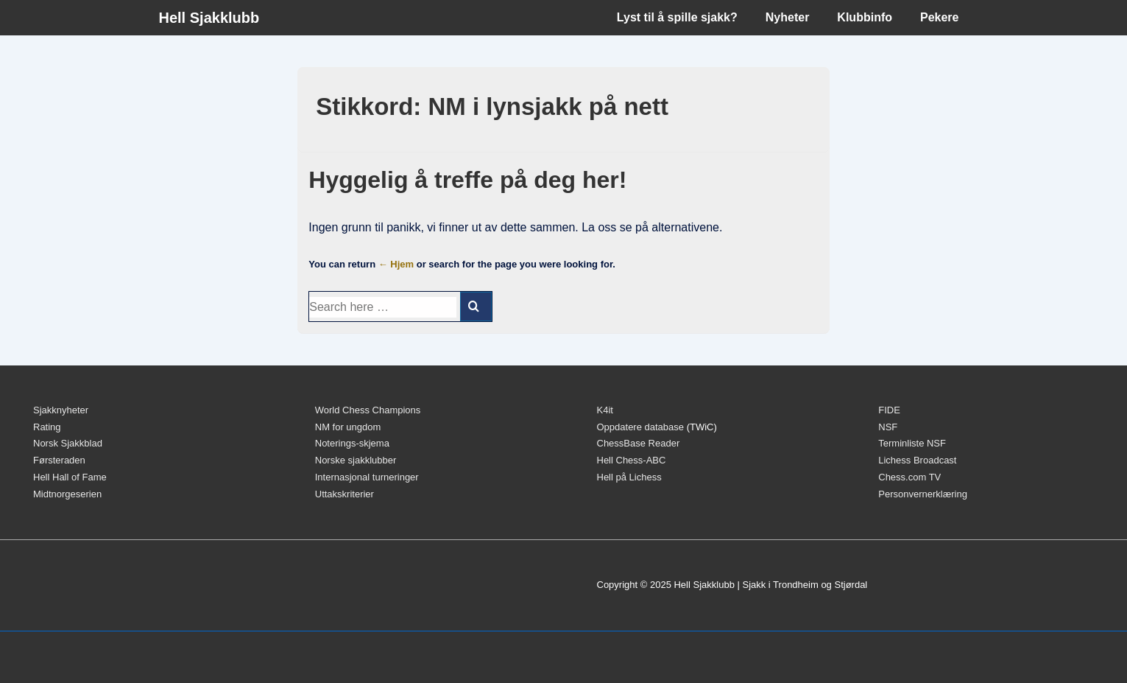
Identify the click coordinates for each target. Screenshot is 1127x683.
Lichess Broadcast (917, 460)
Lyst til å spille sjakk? (677, 17)
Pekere (939, 17)
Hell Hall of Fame (70, 477)
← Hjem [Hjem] (396, 264)
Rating (47, 426)
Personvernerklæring (922, 494)
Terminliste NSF (912, 443)
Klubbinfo (864, 17)
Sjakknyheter (60, 410)
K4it (605, 410)
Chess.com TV (909, 477)
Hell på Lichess (629, 477)
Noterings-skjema (352, 443)
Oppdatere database (641, 426)
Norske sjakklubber (356, 460)
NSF (887, 426)
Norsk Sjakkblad (67, 443)
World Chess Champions (368, 410)
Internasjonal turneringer (367, 477)
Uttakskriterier (344, 494)
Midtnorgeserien (67, 494)
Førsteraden (59, 460)
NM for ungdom (348, 426)
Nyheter (788, 17)
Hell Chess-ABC (631, 460)
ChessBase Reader (638, 443)
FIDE (889, 410)
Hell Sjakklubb (209, 18)
